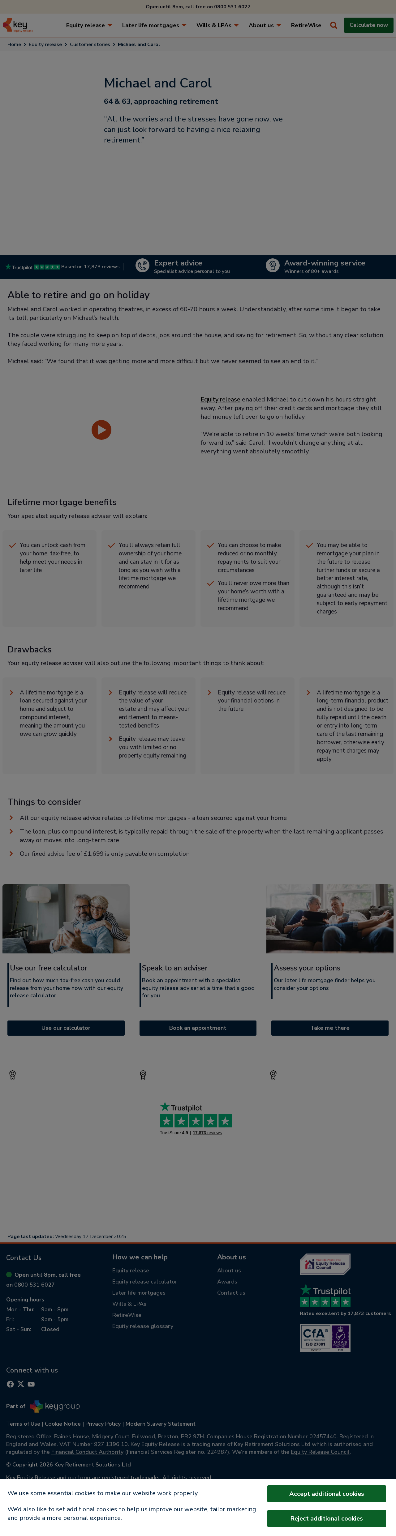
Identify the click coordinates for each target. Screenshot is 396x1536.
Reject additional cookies (326, 1518)
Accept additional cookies (326, 1494)
